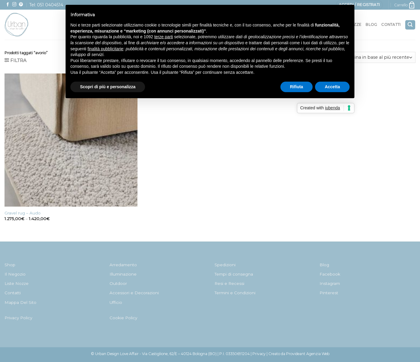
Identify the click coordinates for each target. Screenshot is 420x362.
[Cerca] (410, 25)
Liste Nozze (17, 283)
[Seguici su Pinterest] (21, 4)
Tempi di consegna (234, 274)
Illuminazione (123, 274)
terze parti (163, 36)
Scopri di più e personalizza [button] (107, 86)
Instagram (330, 283)
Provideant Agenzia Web (307, 353)
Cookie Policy (123, 317)
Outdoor (118, 283)
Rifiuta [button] (296, 86)
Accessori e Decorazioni (134, 292)
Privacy (259, 353)
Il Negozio (15, 274)
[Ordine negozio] (378, 57)
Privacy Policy (18, 317)
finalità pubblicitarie (105, 48)
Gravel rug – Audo (23, 213)
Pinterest (329, 292)
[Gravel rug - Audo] (71, 140)
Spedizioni (225, 264)
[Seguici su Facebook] (8, 4)
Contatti (390, 24)
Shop (10, 264)
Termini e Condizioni (235, 292)
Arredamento (123, 264)
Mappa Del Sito (20, 302)
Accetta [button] (332, 86)
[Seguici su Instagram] (14, 4)
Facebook (330, 274)
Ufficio (116, 302)
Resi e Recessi (229, 283)
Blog (371, 24)
